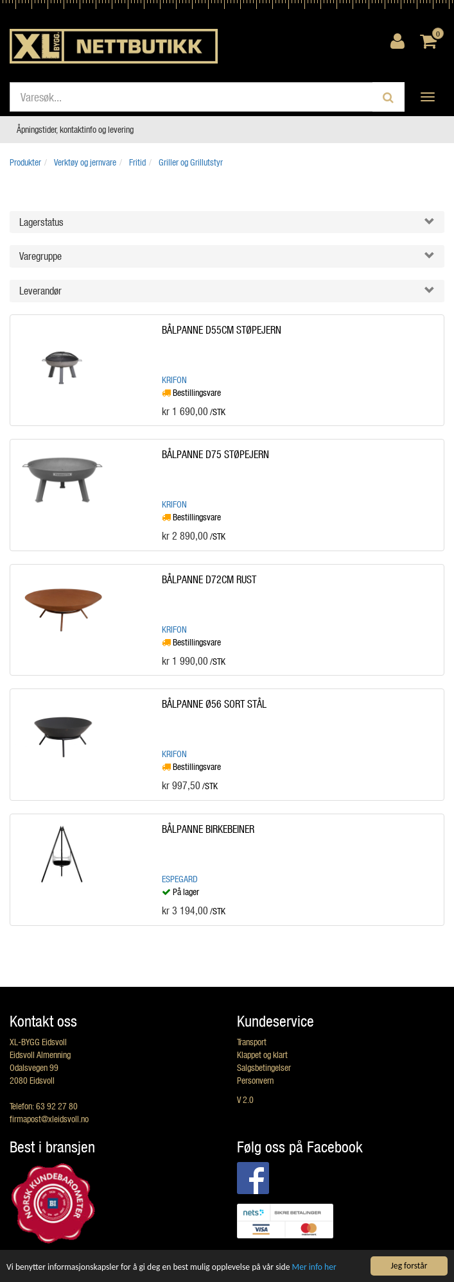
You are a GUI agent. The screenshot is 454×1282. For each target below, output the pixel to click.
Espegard (180, 878)
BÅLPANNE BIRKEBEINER (208, 829)
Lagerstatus (41, 222)
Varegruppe (40, 256)
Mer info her (314, 1267)
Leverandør (40, 290)
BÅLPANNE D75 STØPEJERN (215, 454)
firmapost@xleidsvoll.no (49, 1118)
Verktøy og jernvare (85, 162)
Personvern (255, 1080)
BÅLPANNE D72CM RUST (209, 579)
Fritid (137, 162)
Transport (251, 1041)
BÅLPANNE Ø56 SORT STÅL (214, 703)
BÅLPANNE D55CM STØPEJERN (221, 329)
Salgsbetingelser (264, 1067)
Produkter (25, 162)
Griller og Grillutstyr (191, 162)
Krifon (174, 379)
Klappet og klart (262, 1054)
